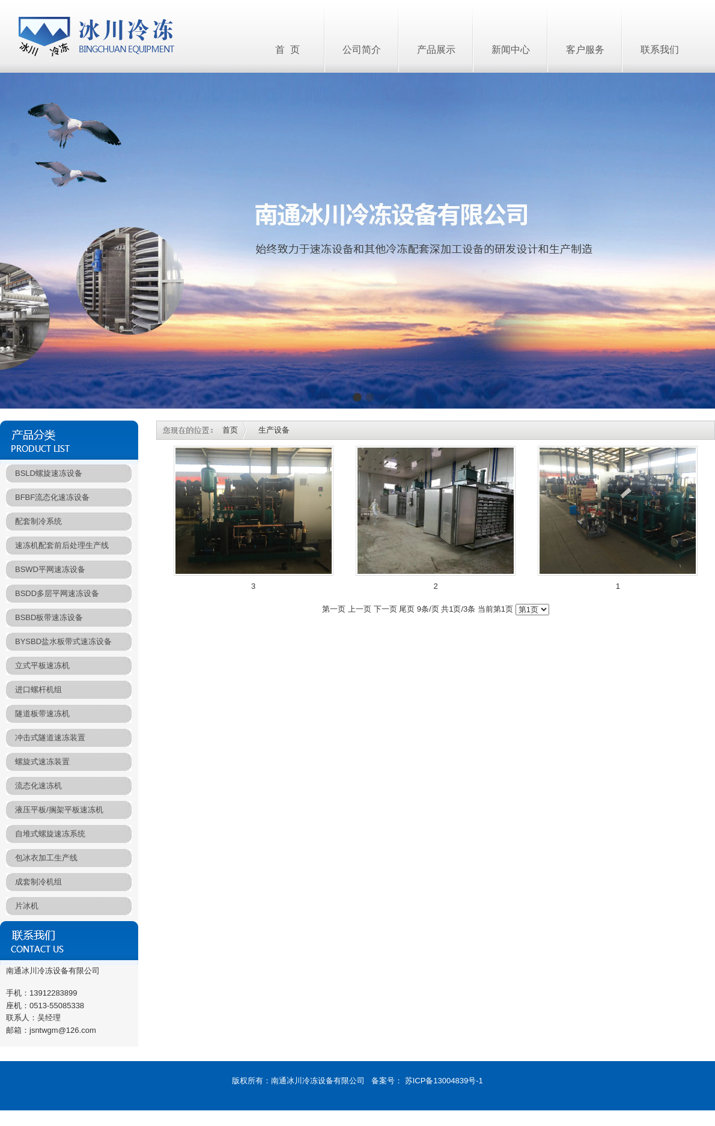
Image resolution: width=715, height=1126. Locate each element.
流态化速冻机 (38, 785)
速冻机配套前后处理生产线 (62, 545)
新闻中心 (510, 49)
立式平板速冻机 (42, 665)
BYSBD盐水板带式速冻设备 (63, 641)
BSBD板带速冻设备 (49, 617)
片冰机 (26, 905)
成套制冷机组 (38, 881)
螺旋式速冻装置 (42, 761)
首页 (230, 429)
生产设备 (273, 429)
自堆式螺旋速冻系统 (50, 833)
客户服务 (585, 49)
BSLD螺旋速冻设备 (48, 473)
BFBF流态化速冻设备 (52, 497)
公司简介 (361, 49)
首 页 (287, 49)
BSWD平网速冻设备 (50, 569)
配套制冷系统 (38, 521)
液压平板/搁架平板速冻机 (59, 809)
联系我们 (659, 49)
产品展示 (436, 49)
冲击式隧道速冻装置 (50, 737)
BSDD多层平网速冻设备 (57, 593)
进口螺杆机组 (38, 689)
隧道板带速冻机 (42, 713)
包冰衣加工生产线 (46, 857)
